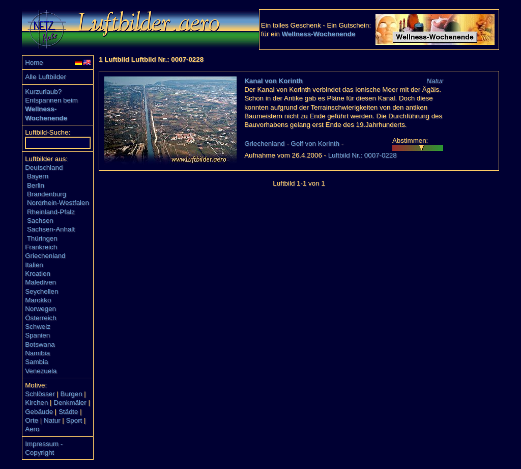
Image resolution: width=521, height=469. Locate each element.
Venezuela (40, 371)
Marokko (38, 300)
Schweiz (37, 326)
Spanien (37, 335)
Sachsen (40, 220)
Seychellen (41, 291)
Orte (31, 420)
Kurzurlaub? (43, 91)
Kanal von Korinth (273, 81)
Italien (34, 265)
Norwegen (40, 308)
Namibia (37, 353)
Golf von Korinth (315, 143)
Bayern (37, 176)
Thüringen (42, 238)
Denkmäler (69, 402)
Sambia (36, 362)
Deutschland (44, 167)
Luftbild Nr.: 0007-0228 (362, 155)
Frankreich (41, 247)
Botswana (40, 344)
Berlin (35, 185)
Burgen (71, 394)
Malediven (40, 282)
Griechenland (45, 255)
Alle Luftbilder (45, 77)
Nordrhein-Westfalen (58, 202)
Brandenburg (46, 194)
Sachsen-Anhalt (51, 229)
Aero (32, 429)
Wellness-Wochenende (319, 34)
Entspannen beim (51, 100)
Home (34, 62)
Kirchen (36, 402)
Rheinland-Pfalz (51, 212)
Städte (68, 411)
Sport (74, 420)
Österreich (40, 318)
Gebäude (39, 411)
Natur (52, 420)
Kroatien (37, 273)
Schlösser (40, 394)
